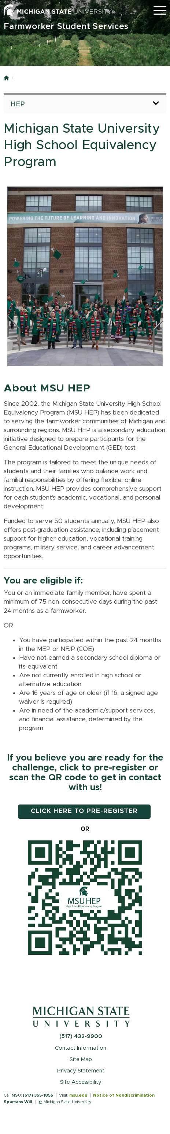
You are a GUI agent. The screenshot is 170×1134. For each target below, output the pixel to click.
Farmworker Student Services (66, 26)
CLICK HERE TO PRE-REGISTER (84, 811)
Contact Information (80, 1048)
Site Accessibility (80, 1082)
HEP (18, 104)
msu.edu (78, 1095)
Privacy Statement (80, 1071)
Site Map (81, 1059)
